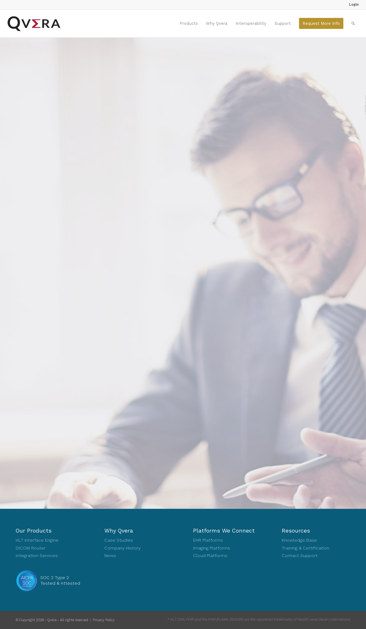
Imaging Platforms (211, 547)
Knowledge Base (299, 540)
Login (354, 5)
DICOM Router (31, 547)
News (110, 555)
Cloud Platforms (210, 555)
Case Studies (118, 540)
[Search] (353, 23)
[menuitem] (352, 4)
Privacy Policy (104, 620)
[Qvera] (33, 23)
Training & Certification (305, 547)
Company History (122, 547)
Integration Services (37, 555)
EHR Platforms (208, 540)
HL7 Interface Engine (37, 540)
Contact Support (300, 555)
